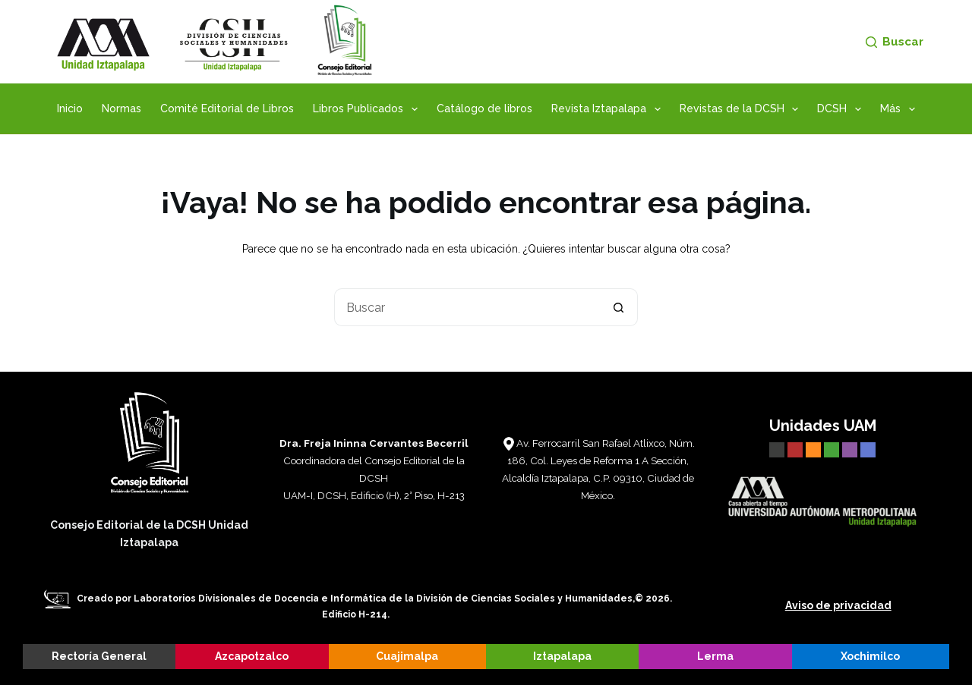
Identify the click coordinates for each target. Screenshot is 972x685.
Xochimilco (870, 656)
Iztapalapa (562, 656)
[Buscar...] (467, 307)
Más (900, 109)
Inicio (70, 108)
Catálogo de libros (484, 108)
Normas (121, 108)
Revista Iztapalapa (609, 109)
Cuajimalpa (407, 656)
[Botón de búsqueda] (619, 307)
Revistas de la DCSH (742, 109)
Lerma (715, 656)
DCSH (842, 109)
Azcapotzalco (252, 656)
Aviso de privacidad (838, 605)
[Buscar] (894, 42)
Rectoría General (99, 656)
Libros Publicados (368, 109)
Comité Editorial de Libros (227, 108)
